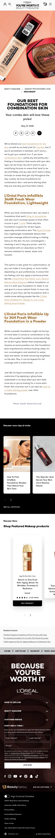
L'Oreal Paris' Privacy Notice (34, 757)
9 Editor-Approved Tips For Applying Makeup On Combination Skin (27, 641)
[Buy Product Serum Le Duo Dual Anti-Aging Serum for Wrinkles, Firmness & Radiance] (27, 603)
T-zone (21, 223)
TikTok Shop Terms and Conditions (16, 800)
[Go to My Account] (5, 4)
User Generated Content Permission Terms (19, 828)
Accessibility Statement (13, 814)
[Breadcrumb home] (7, 651)
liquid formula (43, 230)
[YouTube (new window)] (15, 776)
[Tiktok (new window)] (36, 776)
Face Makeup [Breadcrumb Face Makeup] (30, 92)
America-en (11, 834)
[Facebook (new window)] (5, 776)
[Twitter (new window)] (20, 776)
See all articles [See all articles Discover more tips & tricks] (11, 507)
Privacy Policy (9, 810)
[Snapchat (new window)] (31, 776)
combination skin (13, 158)
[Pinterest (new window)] (25, 776)
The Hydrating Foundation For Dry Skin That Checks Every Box (25, 638)
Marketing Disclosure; (31, 755)
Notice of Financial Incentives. (15, 759)
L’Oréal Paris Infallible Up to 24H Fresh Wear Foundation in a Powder (26, 318)
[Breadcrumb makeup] (35, 651)
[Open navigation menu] (50, 4)
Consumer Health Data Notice (15, 805)
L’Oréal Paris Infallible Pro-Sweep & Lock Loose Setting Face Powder (25, 300)
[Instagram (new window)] (9, 776)
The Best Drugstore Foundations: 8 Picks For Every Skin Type (25, 635)
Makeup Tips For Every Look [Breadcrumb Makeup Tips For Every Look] (38, 89)
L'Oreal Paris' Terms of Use (20, 753)
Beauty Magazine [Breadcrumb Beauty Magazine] (12, 89)
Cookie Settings (10, 819)
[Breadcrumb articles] (20, 651)
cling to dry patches (36, 216)
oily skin (40, 147)
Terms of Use (9, 823)
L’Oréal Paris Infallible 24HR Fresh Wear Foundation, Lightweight (26, 199)
